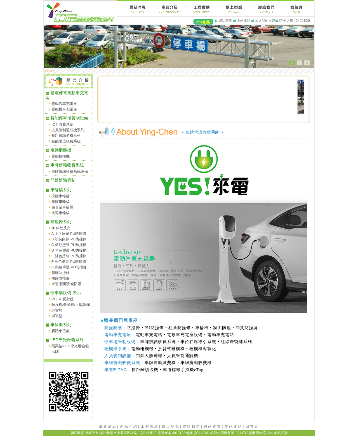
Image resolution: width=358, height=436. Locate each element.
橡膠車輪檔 (60, 196)
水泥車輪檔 (60, 213)
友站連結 (243, 21)
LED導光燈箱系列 (64, 339)
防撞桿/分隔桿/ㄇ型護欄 (70, 305)
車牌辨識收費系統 (64, 165)
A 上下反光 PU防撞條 (68, 233)
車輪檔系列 (58, 189)
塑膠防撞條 (60, 273)
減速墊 (56, 316)
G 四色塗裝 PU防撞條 (69, 267)
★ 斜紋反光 (61, 228)
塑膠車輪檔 (60, 202)
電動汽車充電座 (64, 104)
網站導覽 (225, 21)
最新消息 (108, 426)
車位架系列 (58, 324)
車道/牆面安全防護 (66, 284)
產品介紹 (129, 426)
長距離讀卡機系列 (66, 135)
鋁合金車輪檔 (62, 207)
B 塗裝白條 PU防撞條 (68, 239)
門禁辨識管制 (60, 180)
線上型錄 (171, 426)
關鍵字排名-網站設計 (272, 433)
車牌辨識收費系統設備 (69, 171)
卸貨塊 (56, 310)
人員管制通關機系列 (67, 130)
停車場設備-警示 (63, 292)
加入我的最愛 (265, 21)
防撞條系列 (58, 221)
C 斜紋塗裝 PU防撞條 (69, 245)
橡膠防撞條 (60, 278)
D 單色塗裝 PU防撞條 (69, 250)
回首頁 (252, 426)
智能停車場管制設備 (66, 118)
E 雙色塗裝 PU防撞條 (68, 256)
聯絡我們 (192, 426)
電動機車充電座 (64, 109)
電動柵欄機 (58, 149)
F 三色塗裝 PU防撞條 (68, 261)
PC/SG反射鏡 (62, 299)
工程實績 (150, 426)
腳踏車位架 (60, 331)
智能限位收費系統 (66, 141)
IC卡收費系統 (62, 124)
